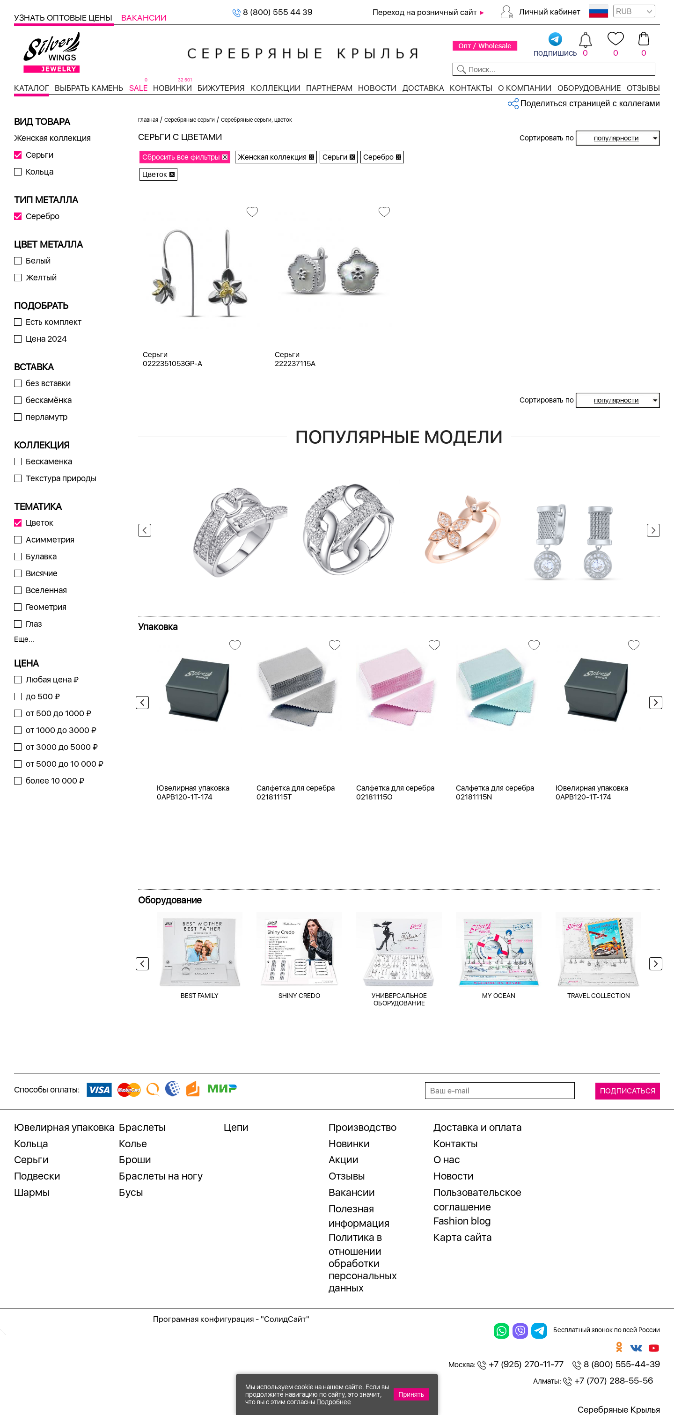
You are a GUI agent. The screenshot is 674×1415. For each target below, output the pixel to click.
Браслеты (142, 1127)
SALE (138, 88)
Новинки (172, 88)
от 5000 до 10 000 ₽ (64, 764)
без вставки (48, 383)
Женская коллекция (52, 138)
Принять (411, 1394)
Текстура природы (61, 478)
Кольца (39, 171)
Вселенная (46, 590)
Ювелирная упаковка (64, 1127)
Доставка (423, 88)
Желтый (41, 277)
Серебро (42, 216)
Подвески (37, 1176)
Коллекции (275, 88)
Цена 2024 (46, 339)
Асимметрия (50, 539)
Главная (148, 120)
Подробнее (333, 1402)
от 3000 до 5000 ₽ (62, 747)
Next (653, 530)
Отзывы (643, 88)
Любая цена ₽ (52, 679)
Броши (135, 1159)
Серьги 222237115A (295, 359)
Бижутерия (221, 88)
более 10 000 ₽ (55, 780)
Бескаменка (49, 461)
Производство (362, 1127)
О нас (446, 1159)
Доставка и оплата (477, 1127)
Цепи (236, 1127)
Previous (144, 530)
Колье (133, 1143)
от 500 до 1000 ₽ (58, 713)
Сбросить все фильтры (181, 157)
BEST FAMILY (200, 995)
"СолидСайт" (285, 1319)
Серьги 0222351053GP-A (172, 359)
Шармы (32, 1192)
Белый (38, 260)
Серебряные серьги (189, 120)
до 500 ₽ (43, 696)
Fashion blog (462, 1221)
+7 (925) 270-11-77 (520, 1364)
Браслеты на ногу (161, 1176)
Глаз (34, 624)
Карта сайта (462, 1237)
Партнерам (329, 88)
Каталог (31, 88)
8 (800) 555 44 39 (272, 12)
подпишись (555, 45)
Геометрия (46, 607)
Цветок (39, 523)
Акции (344, 1159)
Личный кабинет (549, 11)
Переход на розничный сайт (425, 12)
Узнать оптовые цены (64, 17)
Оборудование (589, 88)
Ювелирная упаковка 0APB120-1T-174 (193, 792)
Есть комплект (53, 322)
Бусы (131, 1192)
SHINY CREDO (299, 995)
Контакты (471, 88)
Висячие (42, 573)
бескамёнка (49, 400)
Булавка (41, 556)
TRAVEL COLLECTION (598, 995)
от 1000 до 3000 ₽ (61, 730)
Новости (377, 88)
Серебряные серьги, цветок (256, 120)
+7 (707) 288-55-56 (608, 1380)
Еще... (24, 639)
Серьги (39, 155)
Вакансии (144, 17)
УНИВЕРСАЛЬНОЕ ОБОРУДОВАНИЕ (399, 999)
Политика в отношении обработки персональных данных (363, 1262)
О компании (524, 88)
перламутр (46, 417)
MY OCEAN (498, 995)
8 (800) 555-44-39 (616, 1364)
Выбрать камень (89, 88)
